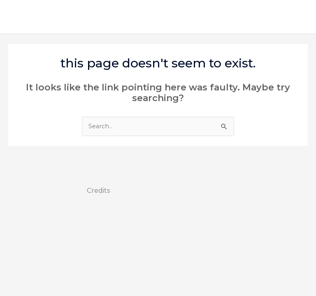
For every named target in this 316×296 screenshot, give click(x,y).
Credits (98, 190)
